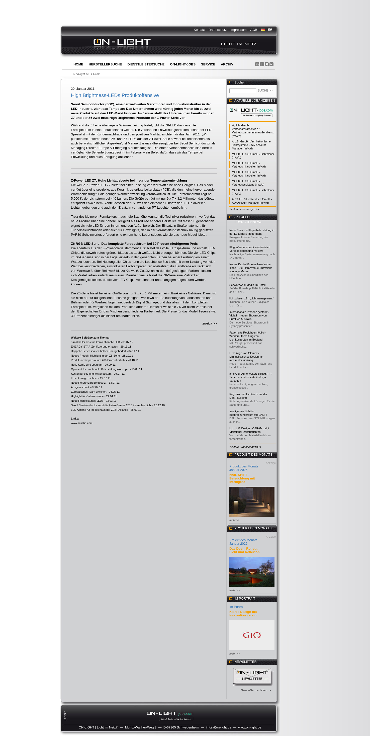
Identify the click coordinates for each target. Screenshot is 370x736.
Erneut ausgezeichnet (84, 378)
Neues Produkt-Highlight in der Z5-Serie (95, 355)
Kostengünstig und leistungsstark (91, 373)
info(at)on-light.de (218, 727)
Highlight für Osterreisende (87, 396)
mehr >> (234, 520)
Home (78, 64)
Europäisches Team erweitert (89, 391)
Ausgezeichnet (80, 387)
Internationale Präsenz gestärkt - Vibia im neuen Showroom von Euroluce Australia (249, 315)
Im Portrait (236, 607)
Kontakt (199, 30)
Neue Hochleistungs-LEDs (87, 400)
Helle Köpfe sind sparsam (86, 364)
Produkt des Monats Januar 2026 (243, 468)
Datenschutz (218, 30)
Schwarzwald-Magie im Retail (247, 284)
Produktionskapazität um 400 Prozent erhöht (98, 360)
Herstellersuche (105, 64)
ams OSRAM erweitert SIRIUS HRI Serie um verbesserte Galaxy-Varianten (250, 377)
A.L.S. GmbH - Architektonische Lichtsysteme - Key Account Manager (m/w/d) (251, 145)
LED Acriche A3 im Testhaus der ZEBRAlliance (99, 409)
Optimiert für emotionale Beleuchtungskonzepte (100, 369)
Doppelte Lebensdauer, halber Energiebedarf (98, 351)
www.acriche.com (81, 423)
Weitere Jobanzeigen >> (244, 209)
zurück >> (210, 323)
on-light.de (82, 73)
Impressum (238, 30)
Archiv (227, 64)
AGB (253, 30)
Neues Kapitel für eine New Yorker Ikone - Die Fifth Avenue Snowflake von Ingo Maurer (250, 268)
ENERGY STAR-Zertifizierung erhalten (94, 346)
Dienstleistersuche (145, 64)
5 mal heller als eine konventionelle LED (95, 342)
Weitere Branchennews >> (245, 446)
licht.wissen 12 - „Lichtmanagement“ (251, 298)
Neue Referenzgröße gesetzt (88, 382)
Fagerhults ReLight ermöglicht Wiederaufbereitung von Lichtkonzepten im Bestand (247, 336)
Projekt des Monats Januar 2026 (243, 541)
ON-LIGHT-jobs (183, 64)
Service (208, 64)
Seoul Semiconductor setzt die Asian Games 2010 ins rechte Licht (111, 405)
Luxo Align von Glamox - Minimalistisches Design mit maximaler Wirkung (246, 357)
